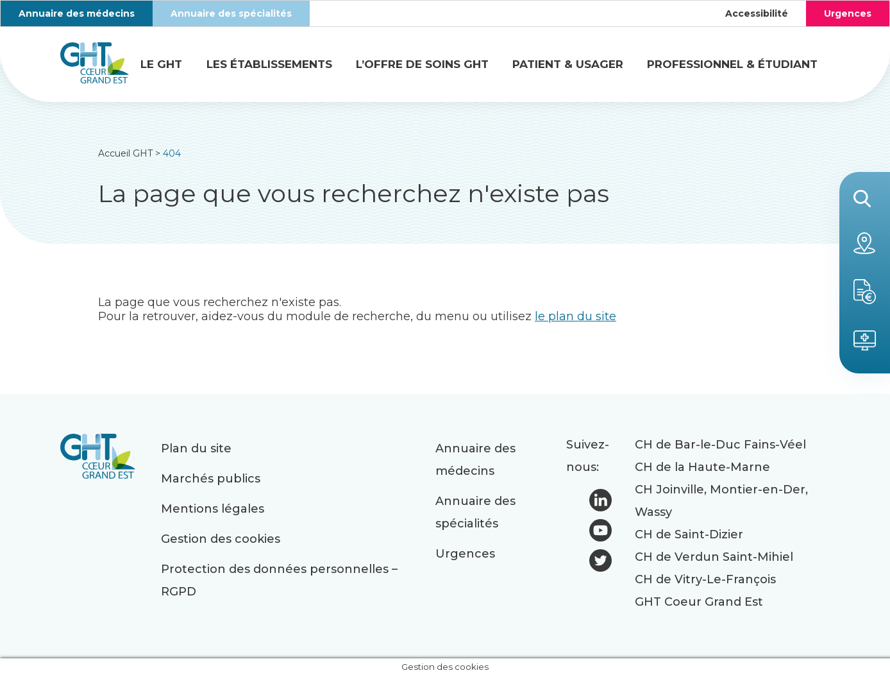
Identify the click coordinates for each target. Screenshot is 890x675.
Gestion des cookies (220, 539)
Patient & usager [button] (567, 64)
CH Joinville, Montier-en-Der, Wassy (721, 501)
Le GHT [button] (161, 64)
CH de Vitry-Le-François (705, 579)
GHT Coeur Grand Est (699, 602)
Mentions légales (212, 509)
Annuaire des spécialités (231, 13)
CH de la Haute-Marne (702, 467)
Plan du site (196, 448)
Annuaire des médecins (77, 13)
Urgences (847, 13)
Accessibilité (756, 13)
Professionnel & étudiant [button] (732, 64)
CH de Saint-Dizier (689, 534)
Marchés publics (210, 479)
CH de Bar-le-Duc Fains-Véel (720, 445)
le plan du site (575, 316)
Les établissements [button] (269, 64)
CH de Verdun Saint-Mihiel (714, 557)
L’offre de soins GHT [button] (422, 64)
